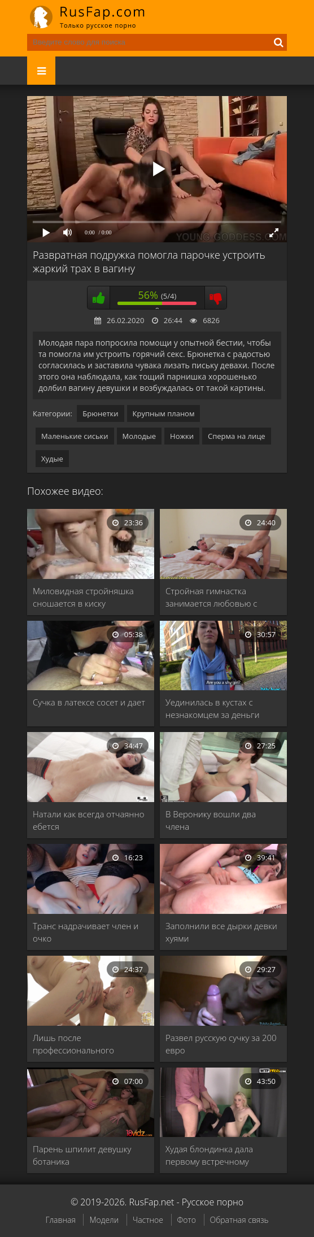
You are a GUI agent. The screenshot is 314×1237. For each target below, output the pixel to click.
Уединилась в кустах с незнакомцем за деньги (212, 708)
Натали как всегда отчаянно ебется (88, 820)
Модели (104, 1219)
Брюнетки (100, 413)
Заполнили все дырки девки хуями (221, 932)
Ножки (182, 436)
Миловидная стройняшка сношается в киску (83, 597)
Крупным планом (164, 413)
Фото (186, 1219)
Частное (148, 1219)
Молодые (139, 436)
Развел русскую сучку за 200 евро (221, 1044)
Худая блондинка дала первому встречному (209, 1155)
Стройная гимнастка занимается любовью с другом (211, 597)
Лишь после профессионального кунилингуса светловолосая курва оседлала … (88, 1044)
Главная (60, 1219)
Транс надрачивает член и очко (85, 932)
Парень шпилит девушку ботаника (82, 1155)
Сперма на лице (236, 436)
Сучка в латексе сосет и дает (89, 702)
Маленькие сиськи (74, 436)
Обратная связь (239, 1219)
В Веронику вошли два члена (210, 820)
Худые (52, 459)
